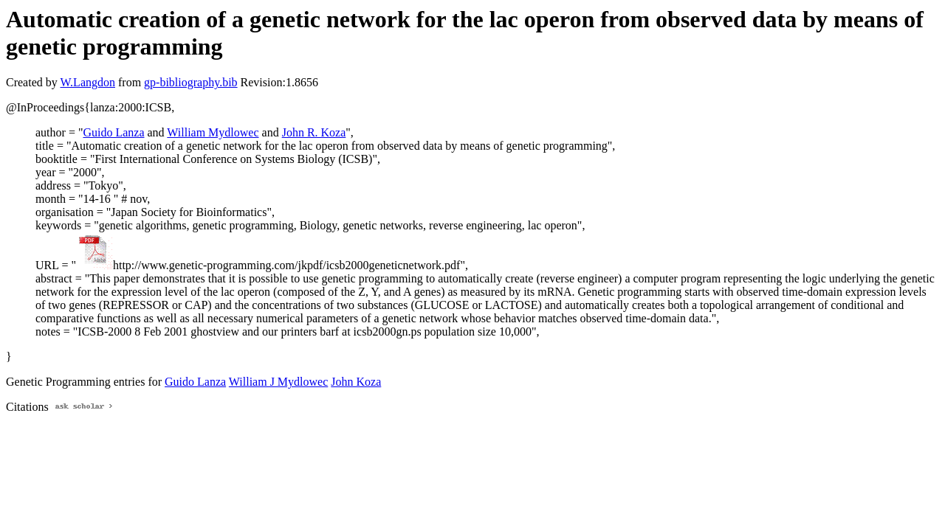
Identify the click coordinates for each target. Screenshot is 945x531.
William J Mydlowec (278, 381)
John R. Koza (314, 132)
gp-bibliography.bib (191, 82)
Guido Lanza (113, 132)
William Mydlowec (212, 132)
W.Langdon (87, 82)
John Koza (356, 381)
